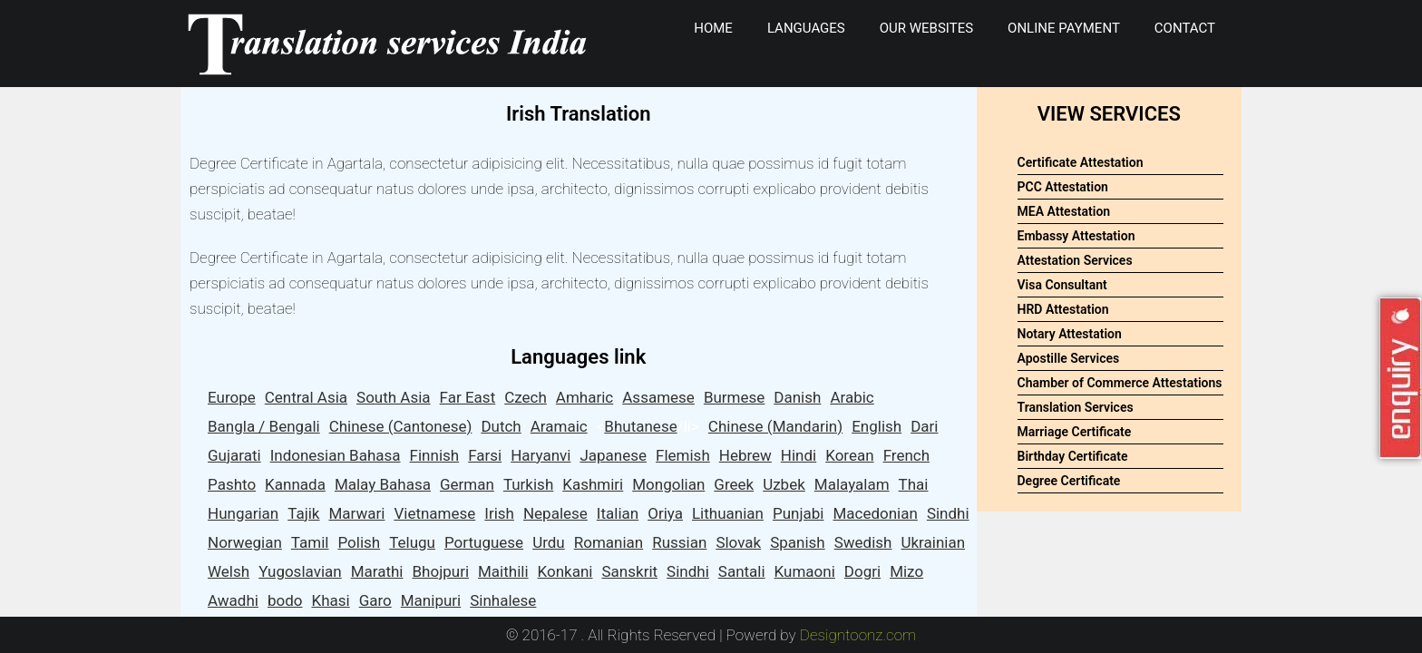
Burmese (734, 397)
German (467, 484)
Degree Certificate (1069, 480)
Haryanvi (540, 455)
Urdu (548, 542)
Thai (914, 484)
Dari (924, 426)
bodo (285, 600)
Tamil (310, 542)
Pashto (232, 484)
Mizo (906, 571)
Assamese (658, 397)
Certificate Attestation (1081, 162)
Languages (806, 28)
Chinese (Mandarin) (775, 426)
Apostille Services (1069, 358)
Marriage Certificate (1075, 431)
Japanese (613, 455)
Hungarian (243, 513)
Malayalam (852, 484)
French (906, 455)
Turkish (528, 484)
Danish (797, 397)
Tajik (303, 513)
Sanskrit (630, 571)
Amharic (584, 397)
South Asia (393, 397)
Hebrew (745, 455)
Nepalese (555, 513)
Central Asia (306, 397)
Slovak (738, 542)
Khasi (330, 600)
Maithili (503, 571)
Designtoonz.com (858, 635)
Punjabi (798, 513)
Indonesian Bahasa (335, 455)
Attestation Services (1075, 260)
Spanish (797, 542)
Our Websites (926, 28)
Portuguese (483, 542)
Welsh (228, 571)
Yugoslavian (300, 571)
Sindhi (948, 513)
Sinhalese (503, 600)
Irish (499, 513)
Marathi (377, 571)
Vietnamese (434, 513)
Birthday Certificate (1073, 456)
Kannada (295, 484)
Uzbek (784, 484)
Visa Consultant (1062, 285)
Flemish (683, 455)
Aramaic (559, 426)
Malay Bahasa (383, 484)
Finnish (435, 455)
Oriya (665, 513)
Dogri (862, 571)
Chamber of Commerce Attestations (1120, 382)
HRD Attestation (1063, 309)
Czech (525, 397)
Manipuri (431, 600)
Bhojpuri (441, 571)
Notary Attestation (1070, 333)
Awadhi (233, 600)
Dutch (501, 426)
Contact (1184, 28)
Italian (617, 513)
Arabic (851, 397)
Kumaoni (804, 571)
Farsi (485, 455)
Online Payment (1064, 28)
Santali (741, 571)
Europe (232, 397)
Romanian (608, 542)
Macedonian (875, 513)
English (876, 426)
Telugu (412, 542)
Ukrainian (933, 542)
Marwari (357, 513)
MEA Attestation (1064, 211)
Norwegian (245, 542)
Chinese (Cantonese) (400, 426)
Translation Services (1076, 407)
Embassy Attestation (1076, 236)
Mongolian (668, 484)
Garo (375, 600)
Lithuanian (728, 513)
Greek (734, 484)
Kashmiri (592, 484)
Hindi (798, 455)
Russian (679, 542)
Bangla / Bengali (264, 426)
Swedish (863, 542)
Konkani (565, 571)
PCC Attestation (1063, 187)
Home (713, 28)
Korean (849, 455)
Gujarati (234, 455)
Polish (358, 542)
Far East (468, 397)
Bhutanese (640, 426)
